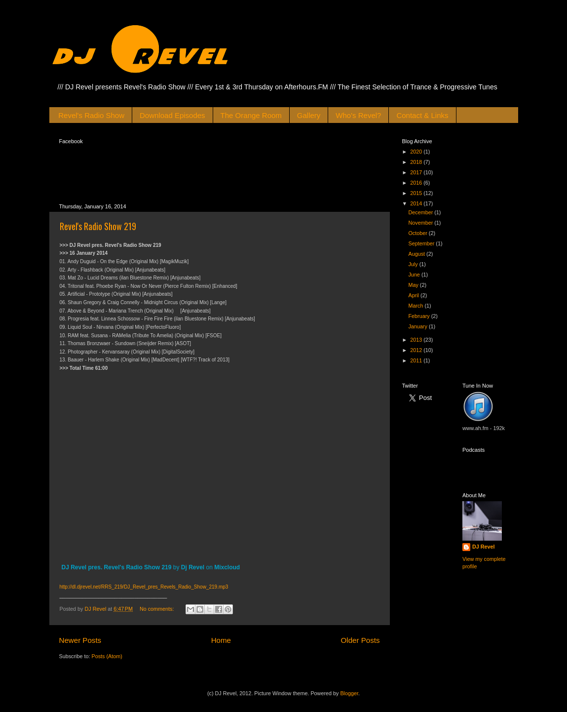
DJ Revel (483, 547)
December (421, 212)
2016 (416, 183)
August (417, 254)
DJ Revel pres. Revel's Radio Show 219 (117, 567)
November (421, 223)
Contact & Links (422, 115)
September (422, 243)
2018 (416, 162)
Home (221, 640)
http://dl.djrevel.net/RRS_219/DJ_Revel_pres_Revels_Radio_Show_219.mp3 (144, 587)
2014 (416, 203)
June (414, 274)
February (419, 316)
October (418, 233)
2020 (416, 152)
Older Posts (360, 640)
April (414, 295)
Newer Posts (80, 640)
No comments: (158, 609)
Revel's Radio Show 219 (98, 226)
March (416, 306)
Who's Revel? (358, 115)
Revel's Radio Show (91, 115)
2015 (416, 193)
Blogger (349, 693)
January (418, 326)
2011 (416, 360)
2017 (416, 172)
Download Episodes (172, 115)
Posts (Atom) (107, 656)
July (413, 264)
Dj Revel (192, 567)
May (413, 285)
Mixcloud (227, 567)
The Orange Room (251, 115)
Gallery (309, 115)
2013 (416, 340)
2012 (416, 350)
